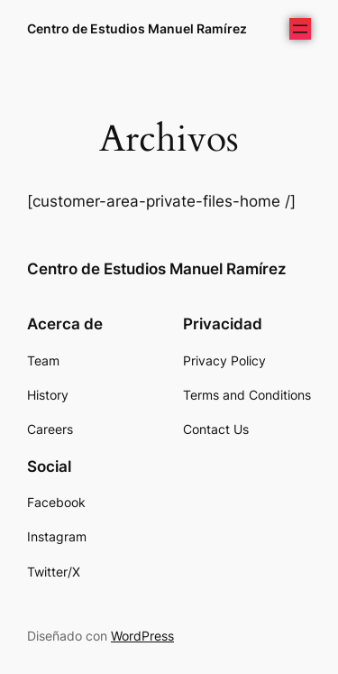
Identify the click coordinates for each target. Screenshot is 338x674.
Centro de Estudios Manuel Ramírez (137, 28)
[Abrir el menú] (300, 29)
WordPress (142, 635)
